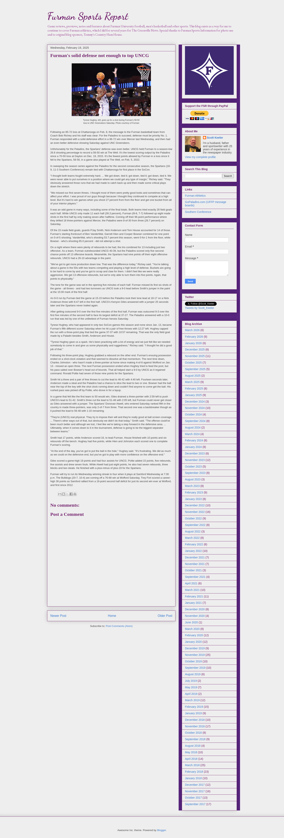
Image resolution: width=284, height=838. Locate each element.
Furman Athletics (195, 195)
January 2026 (193, 343)
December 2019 (195, 648)
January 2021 (193, 602)
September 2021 (195, 576)
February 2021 (194, 596)
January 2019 (193, 713)
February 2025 (194, 388)
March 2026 (192, 330)
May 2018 (191, 752)
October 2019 (193, 661)
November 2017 (195, 791)
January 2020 (193, 641)
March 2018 (192, 765)
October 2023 (193, 466)
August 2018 (193, 745)
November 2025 (195, 356)
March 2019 (192, 700)
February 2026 (194, 336)
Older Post (165, 615)
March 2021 (192, 589)
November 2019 (195, 654)
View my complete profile (200, 157)
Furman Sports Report (87, 16)
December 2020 (195, 609)
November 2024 (195, 407)
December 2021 (195, 557)
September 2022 (195, 525)
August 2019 (193, 674)
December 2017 (195, 784)
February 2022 (194, 544)
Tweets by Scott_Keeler (199, 307)
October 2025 (193, 362)
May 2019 (191, 687)
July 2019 (191, 680)
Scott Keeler (215, 137)
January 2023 (193, 499)
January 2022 (193, 550)
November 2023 (195, 460)
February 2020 (194, 635)
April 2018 (191, 758)
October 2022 (193, 518)
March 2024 (192, 434)
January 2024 (193, 447)
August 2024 (193, 427)
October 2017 (193, 797)
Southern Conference (198, 211)
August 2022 (193, 531)
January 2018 (193, 778)
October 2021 (193, 570)
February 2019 (194, 706)
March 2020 (192, 628)
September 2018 (195, 739)
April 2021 (191, 583)
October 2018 (193, 732)
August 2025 (193, 375)
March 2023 (192, 486)
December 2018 (195, 719)
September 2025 (195, 369)
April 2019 (191, 693)
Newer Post (58, 615)
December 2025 (195, 349)
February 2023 (194, 492)
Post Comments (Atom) (119, 626)
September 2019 (195, 667)
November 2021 (195, 564)
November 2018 (195, 726)
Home (112, 615)
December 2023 (195, 453)
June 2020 (191, 622)
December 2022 (195, 505)
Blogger (161, 830)
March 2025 (192, 382)
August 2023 (193, 479)
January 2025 (193, 395)
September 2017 (195, 804)
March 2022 (192, 537)
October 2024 (193, 414)
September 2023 (195, 472)
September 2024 (195, 421)
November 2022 (195, 511)
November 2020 (195, 615)
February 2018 (194, 771)
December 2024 (195, 401)
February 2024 (194, 440)
